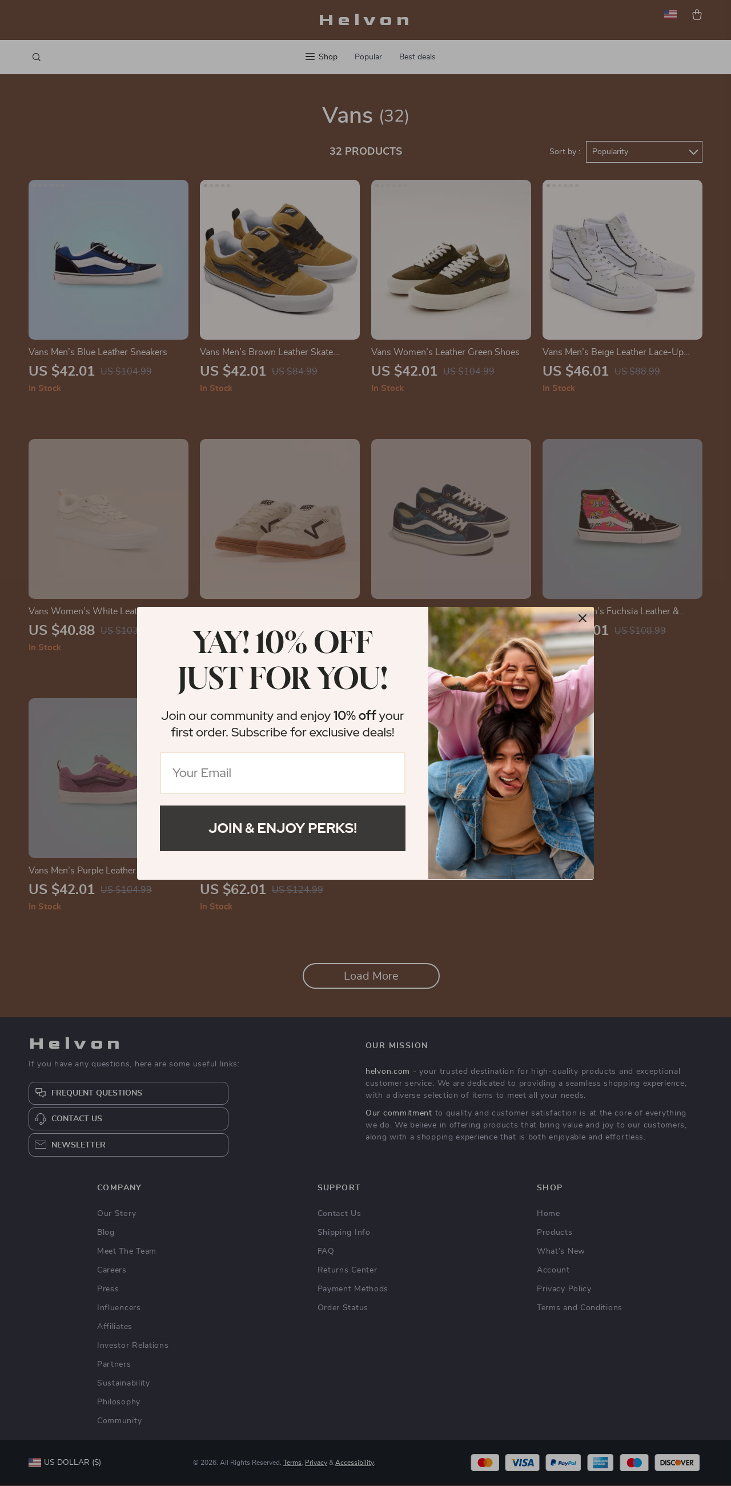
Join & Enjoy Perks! (282, 828)
